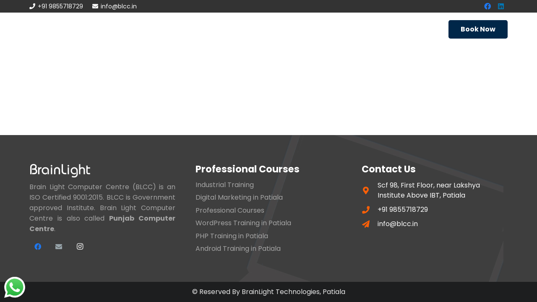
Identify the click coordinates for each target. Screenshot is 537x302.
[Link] (55, 29)
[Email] (58, 246)
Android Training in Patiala (238, 248)
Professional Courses (230, 210)
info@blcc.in (398, 224)
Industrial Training (225, 185)
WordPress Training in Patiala (243, 223)
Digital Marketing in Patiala (239, 197)
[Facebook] (37, 246)
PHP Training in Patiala (232, 236)
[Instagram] (79, 246)
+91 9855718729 (403, 209)
